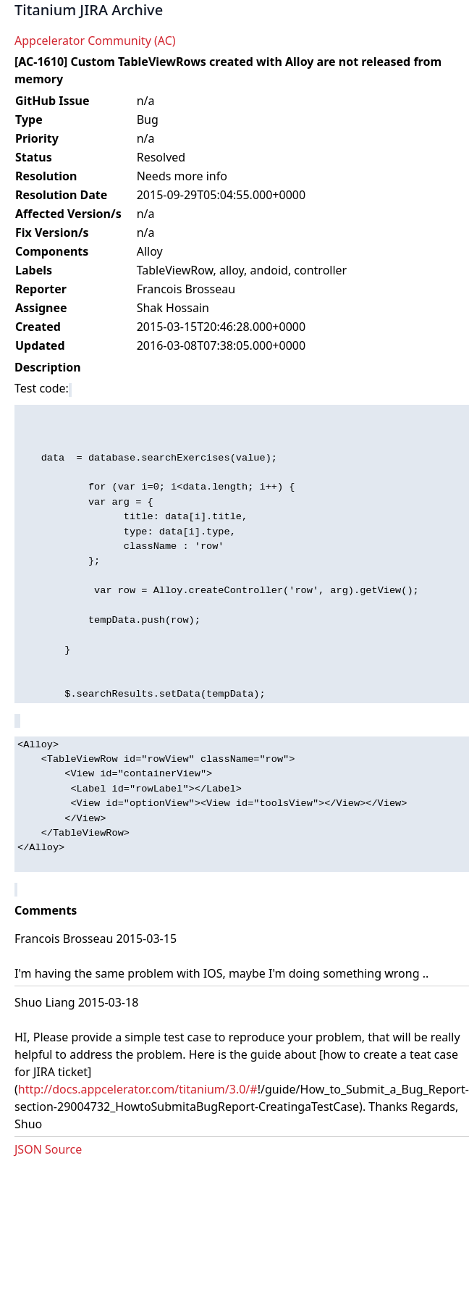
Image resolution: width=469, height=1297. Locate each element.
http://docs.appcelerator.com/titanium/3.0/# (138, 1089)
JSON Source (48, 1149)
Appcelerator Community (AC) (95, 41)
